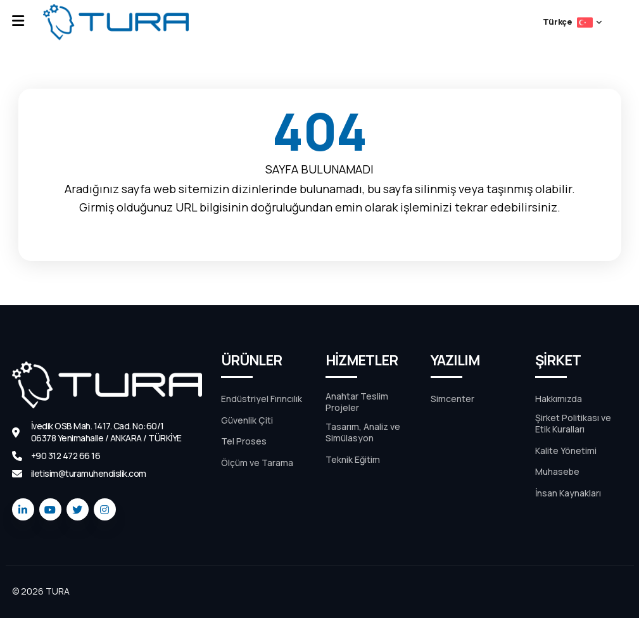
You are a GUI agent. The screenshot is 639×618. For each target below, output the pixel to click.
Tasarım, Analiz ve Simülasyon (363, 432)
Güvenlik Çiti (247, 420)
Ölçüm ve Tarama (257, 463)
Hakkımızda (558, 399)
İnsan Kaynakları (568, 493)
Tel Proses (244, 441)
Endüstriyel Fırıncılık (261, 399)
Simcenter (452, 399)
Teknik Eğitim (353, 459)
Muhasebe (557, 471)
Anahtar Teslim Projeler (357, 402)
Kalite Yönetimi (566, 451)
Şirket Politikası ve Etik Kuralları (573, 423)
